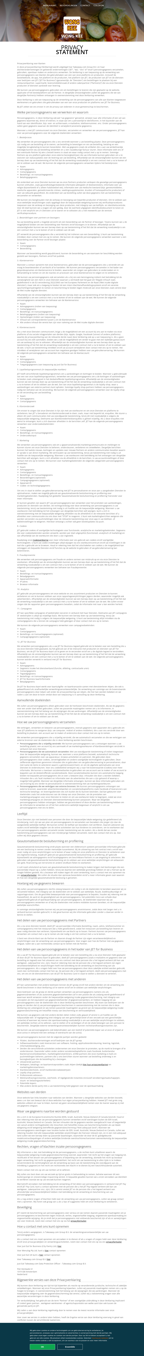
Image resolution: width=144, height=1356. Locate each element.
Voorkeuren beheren (100, 1338)
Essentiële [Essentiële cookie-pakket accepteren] (70, 1347)
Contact (85, 5)
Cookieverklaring (40, 540)
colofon (99, 5)
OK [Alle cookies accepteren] (42, 1347)
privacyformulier (29, 875)
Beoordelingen (68, 5)
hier (59, 1246)
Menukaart (49, 5)
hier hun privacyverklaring (95, 1064)
